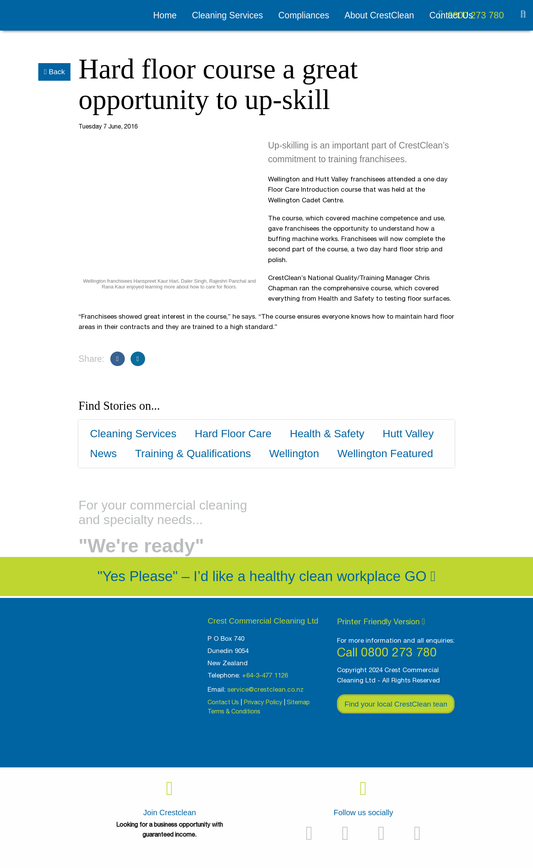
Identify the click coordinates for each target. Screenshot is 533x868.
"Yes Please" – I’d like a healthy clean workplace (249, 576)
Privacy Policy (263, 702)
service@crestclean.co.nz (265, 689)
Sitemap (298, 702)
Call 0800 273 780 (387, 652)
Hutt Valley (408, 434)
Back (54, 72)
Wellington (294, 453)
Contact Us (451, 15)
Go (420, 576)
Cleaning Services (227, 15)
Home (165, 15)
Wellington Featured (385, 453)
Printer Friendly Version (381, 621)
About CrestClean (379, 15)
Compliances (303, 15)
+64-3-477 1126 (265, 675)
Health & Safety (327, 434)
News (103, 453)
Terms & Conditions (234, 711)
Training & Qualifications (193, 453)
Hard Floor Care (233, 434)
